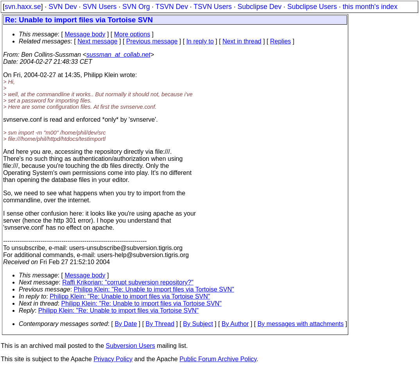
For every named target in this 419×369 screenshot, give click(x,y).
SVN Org (136, 7)
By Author (235, 323)
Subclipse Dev (259, 7)
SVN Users (99, 7)
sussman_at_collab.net (118, 54)
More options (132, 34)
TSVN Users (212, 7)
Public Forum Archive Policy (217, 359)
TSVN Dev (172, 7)
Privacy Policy (113, 359)
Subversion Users (130, 345)
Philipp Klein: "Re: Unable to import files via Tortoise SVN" (154, 289)
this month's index (370, 7)
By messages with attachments (301, 323)
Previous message (152, 41)
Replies (280, 41)
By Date (126, 323)
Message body (84, 34)
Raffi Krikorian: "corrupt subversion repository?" (127, 282)
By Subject (198, 323)
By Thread (160, 323)
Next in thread (241, 41)
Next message (97, 41)
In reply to (200, 41)
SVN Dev (62, 7)
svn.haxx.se (23, 7)
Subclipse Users (312, 7)
